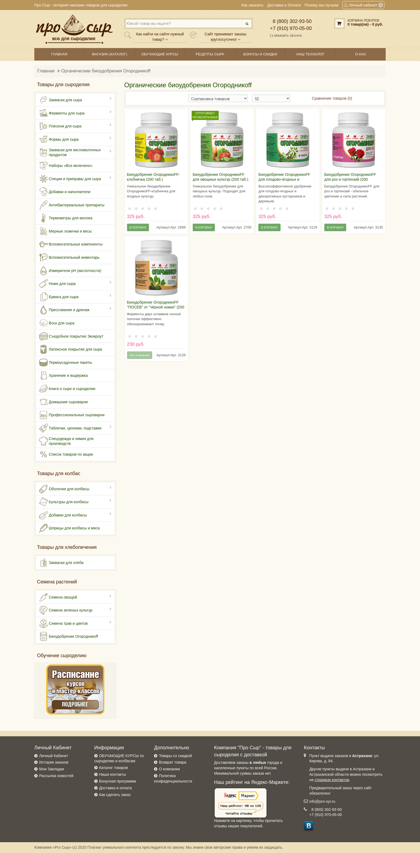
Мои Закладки (51, 769)
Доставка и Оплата (284, 5)
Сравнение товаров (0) (332, 98)
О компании (169, 769)
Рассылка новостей (56, 776)
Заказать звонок (286, 36)
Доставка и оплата (115, 788)
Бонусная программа (117, 781)
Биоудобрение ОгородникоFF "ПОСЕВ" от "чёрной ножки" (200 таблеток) (155, 307)
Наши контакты (112, 774)
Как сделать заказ (115, 794)
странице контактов (332, 780)
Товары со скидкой (175, 756)
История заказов (53, 762)
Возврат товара (172, 762)
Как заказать (252, 5)
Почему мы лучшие (322, 5)
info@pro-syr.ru (322, 801)
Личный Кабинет (53, 756)
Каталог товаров (113, 767)
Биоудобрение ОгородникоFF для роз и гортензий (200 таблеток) (350, 179)
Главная (46, 70)
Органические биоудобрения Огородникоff (106, 70)
